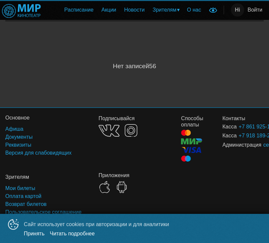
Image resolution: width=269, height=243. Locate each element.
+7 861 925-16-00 (243, 126)
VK (109, 130)
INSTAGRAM (131, 130)
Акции (109, 10)
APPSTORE (105, 187)
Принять (34, 233)
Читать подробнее (72, 233)
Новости (134, 10)
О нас (194, 10)
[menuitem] (78, 10)
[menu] (125, 10)
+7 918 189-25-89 (243, 135)
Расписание (78, 10)
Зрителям (164, 10)
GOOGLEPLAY (122, 187)
